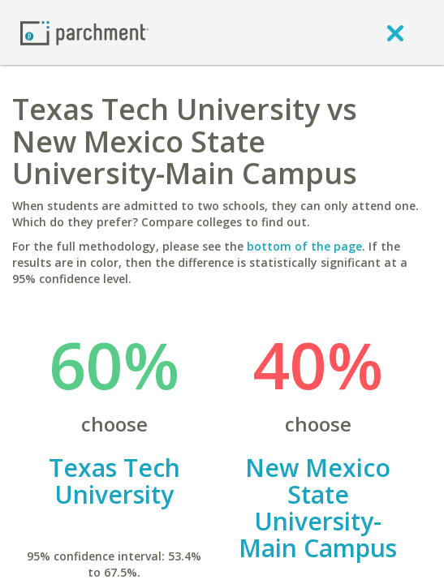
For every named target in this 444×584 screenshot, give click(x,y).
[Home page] (84, 32)
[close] (395, 32)
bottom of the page (304, 246)
